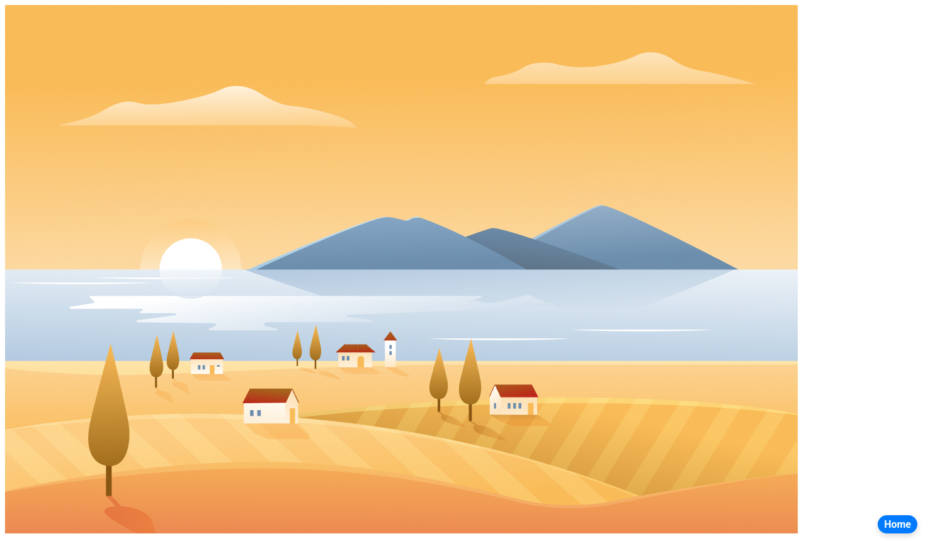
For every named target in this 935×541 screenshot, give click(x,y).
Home (897, 524)
